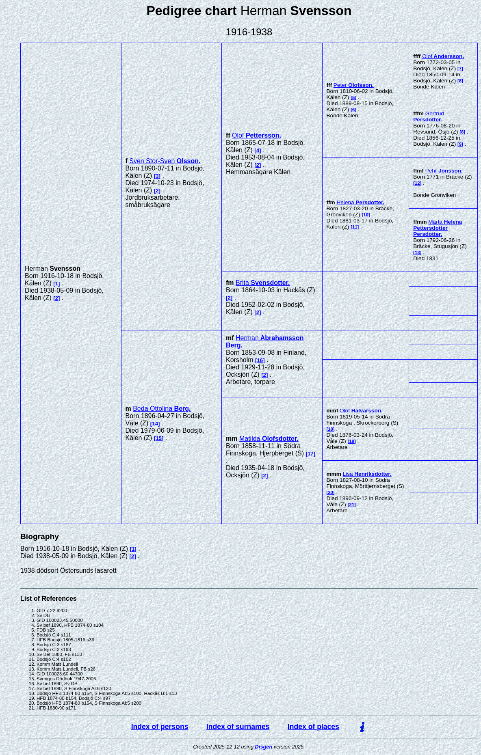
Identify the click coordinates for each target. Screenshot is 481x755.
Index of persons (159, 727)
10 (365, 214)
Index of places (313, 727)
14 (155, 424)
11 (355, 226)
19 (351, 441)
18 (330, 429)
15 (159, 438)
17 (311, 454)
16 (260, 360)
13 (417, 252)
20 (330, 492)
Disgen (264, 747)
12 (417, 183)
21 (351, 504)
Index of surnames (237, 727)
